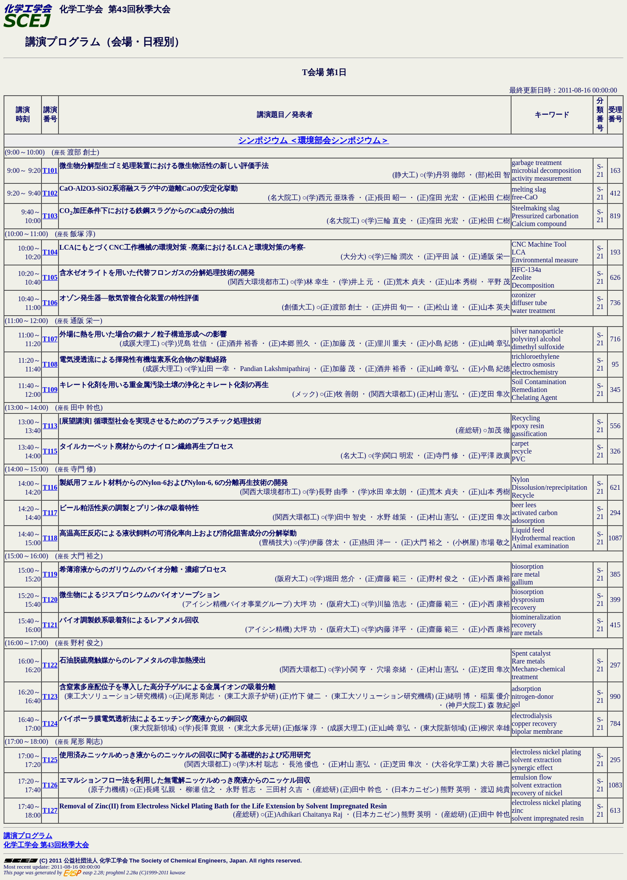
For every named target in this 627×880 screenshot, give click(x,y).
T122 (50, 665)
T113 (50, 426)
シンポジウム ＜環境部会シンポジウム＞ (313, 140)
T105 (50, 277)
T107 (50, 339)
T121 (50, 625)
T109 (50, 389)
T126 (50, 785)
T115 (50, 451)
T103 (50, 216)
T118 (50, 538)
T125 (50, 759)
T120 (50, 599)
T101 (50, 170)
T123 (50, 696)
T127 (50, 810)
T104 (50, 252)
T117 (50, 512)
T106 (50, 302)
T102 (50, 193)
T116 (50, 487)
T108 (50, 364)
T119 (50, 574)
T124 (50, 723)
